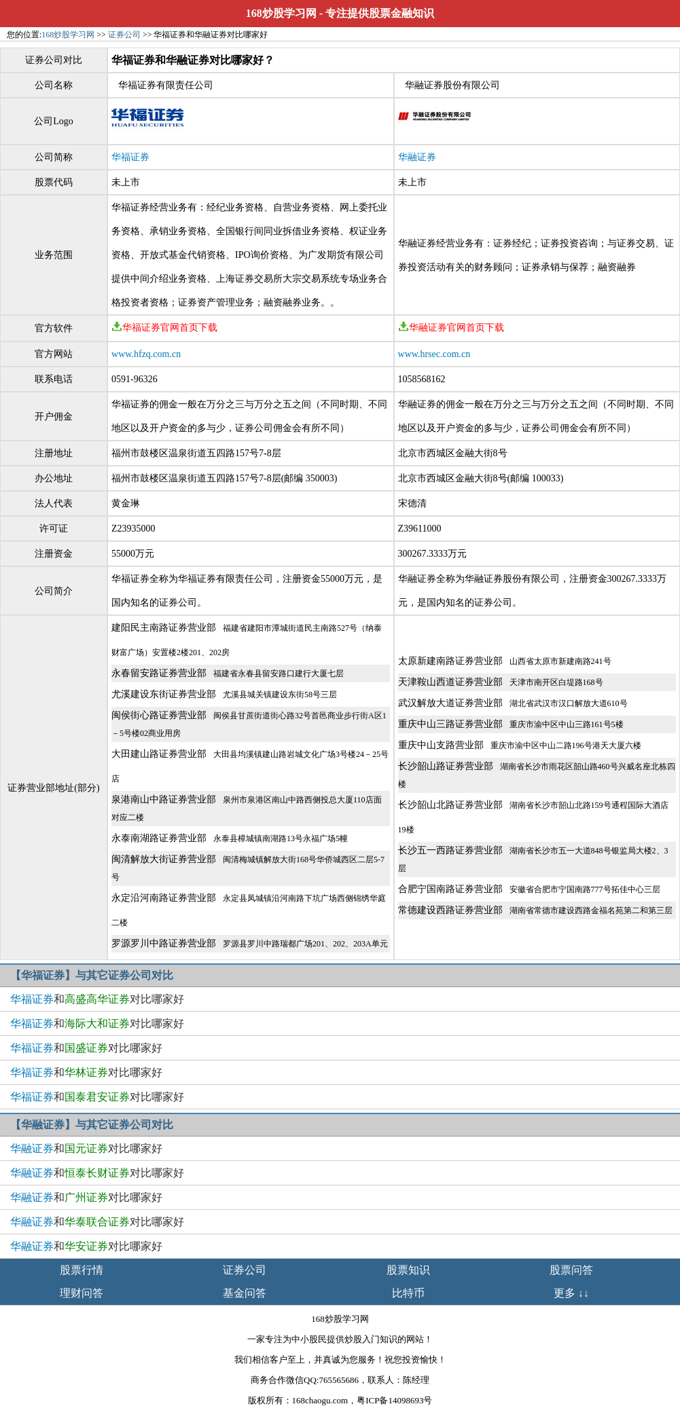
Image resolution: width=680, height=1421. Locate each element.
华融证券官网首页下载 (451, 327)
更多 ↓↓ (571, 1293)
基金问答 (244, 1293)
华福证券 (130, 157)
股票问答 (571, 1270)
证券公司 (124, 34)
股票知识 (408, 1270)
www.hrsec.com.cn (434, 354)
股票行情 (81, 1270)
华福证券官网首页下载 (164, 327)
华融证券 (417, 157)
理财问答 (81, 1293)
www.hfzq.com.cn (146, 354)
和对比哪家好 (97, 999)
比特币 (408, 1293)
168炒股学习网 (281, 13)
